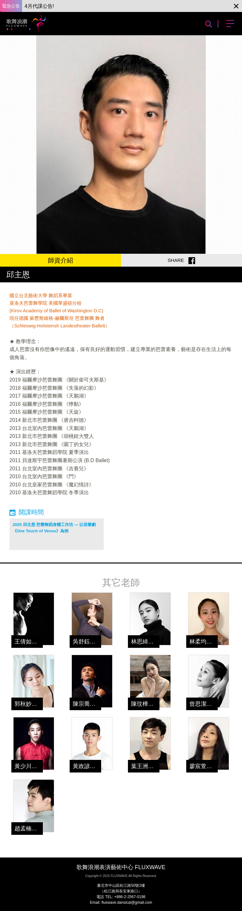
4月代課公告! (39, 6)
